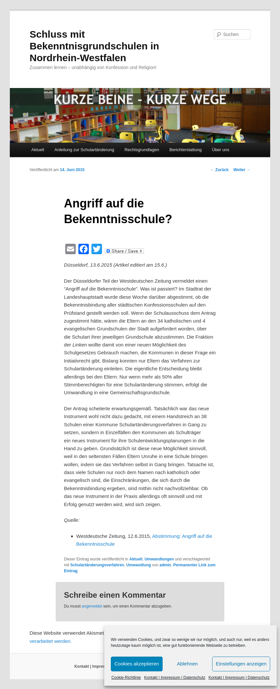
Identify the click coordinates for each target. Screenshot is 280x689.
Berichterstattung (186, 149)
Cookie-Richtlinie (126, 677)
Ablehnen (187, 663)
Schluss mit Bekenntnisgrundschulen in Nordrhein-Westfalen (94, 46)
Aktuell (37, 149)
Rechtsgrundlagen (142, 149)
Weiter (241, 170)
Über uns (221, 149)
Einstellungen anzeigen (241, 663)
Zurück (219, 170)
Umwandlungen (159, 559)
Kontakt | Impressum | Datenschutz (174, 677)
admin (165, 565)
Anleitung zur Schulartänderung (84, 149)
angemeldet (92, 606)
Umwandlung (138, 565)
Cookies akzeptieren (136, 663)
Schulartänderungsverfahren (97, 565)
